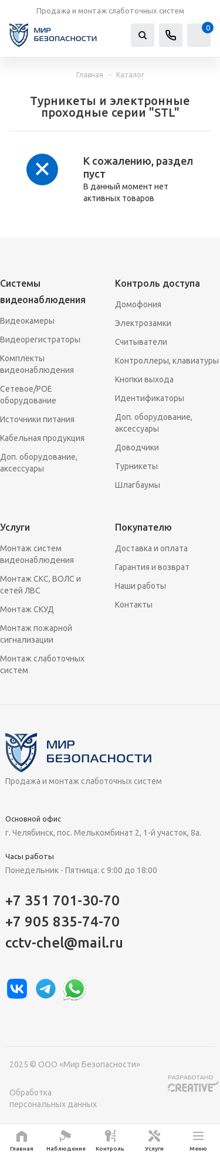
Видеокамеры (27, 320)
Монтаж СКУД (27, 609)
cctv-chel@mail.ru (64, 943)
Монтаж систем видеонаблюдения (37, 554)
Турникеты (136, 466)
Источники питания (37, 419)
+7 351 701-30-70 (62, 900)
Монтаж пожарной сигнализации (36, 633)
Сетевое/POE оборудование (28, 394)
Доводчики (137, 447)
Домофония (138, 304)
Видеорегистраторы (40, 339)
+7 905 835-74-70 (62, 921)
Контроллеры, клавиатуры (167, 360)
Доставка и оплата (151, 548)
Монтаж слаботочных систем (42, 664)
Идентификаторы (149, 398)
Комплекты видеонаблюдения (37, 364)
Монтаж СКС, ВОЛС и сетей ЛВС (40, 584)
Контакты (134, 604)
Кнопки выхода (144, 379)
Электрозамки (143, 323)
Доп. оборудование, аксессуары (38, 462)
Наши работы (140, 586)
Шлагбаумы (137, 485)
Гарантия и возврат (152, 567)
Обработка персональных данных (53, 1098)
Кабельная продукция (42, 438)
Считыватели (141, 342)
